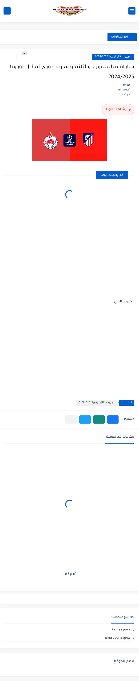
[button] (113, 419)
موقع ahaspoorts (118, 637)
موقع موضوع (121, 629)
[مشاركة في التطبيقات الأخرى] (71, 419)
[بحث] (7, 11)
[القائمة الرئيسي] (131, 11)
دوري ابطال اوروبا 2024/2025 (113, 56)
